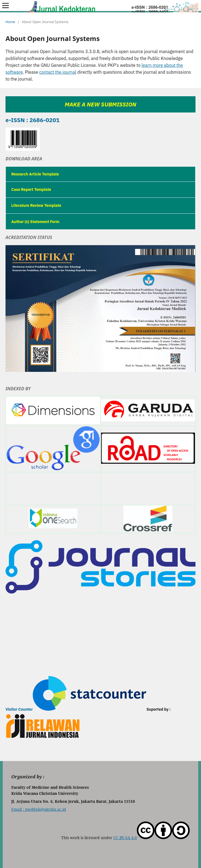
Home (10, 22)
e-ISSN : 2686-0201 (32, 120)
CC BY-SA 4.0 (151, 837)
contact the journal (57, 72)
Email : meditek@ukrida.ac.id (38, 809)
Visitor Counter (19, 709)
